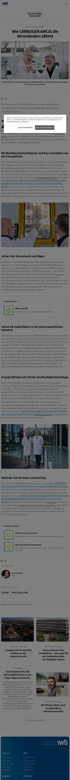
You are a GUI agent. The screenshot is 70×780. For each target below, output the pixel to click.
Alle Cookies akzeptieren (44, 127)
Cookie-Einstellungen (25, 127)
